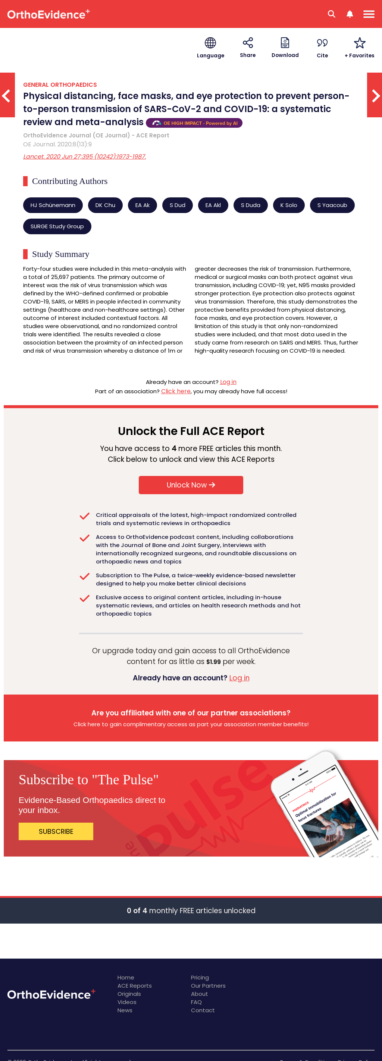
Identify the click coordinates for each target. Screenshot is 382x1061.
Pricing (200, 977)
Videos (127, 1002)
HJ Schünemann (53, 205)
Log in (228, 382)
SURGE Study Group (57, 226)
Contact (203, 1010)
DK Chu (105, 205)
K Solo (289, 205)
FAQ (196, 1002)
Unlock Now (191, 485)
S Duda (250, 205)
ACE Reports (135, 985)
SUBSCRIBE (56, 831)
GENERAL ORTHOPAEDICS (60, 84)
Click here (176, 391)
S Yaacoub (332, 205)
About (199, 994)
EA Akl (213, 205)
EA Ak (142, 205)
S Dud (177, 205)
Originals (129, 994)
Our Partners (208, 985)
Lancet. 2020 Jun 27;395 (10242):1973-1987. (84, 156)
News (125, 1010)
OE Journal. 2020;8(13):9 (57, 144)
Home (126, 977)
